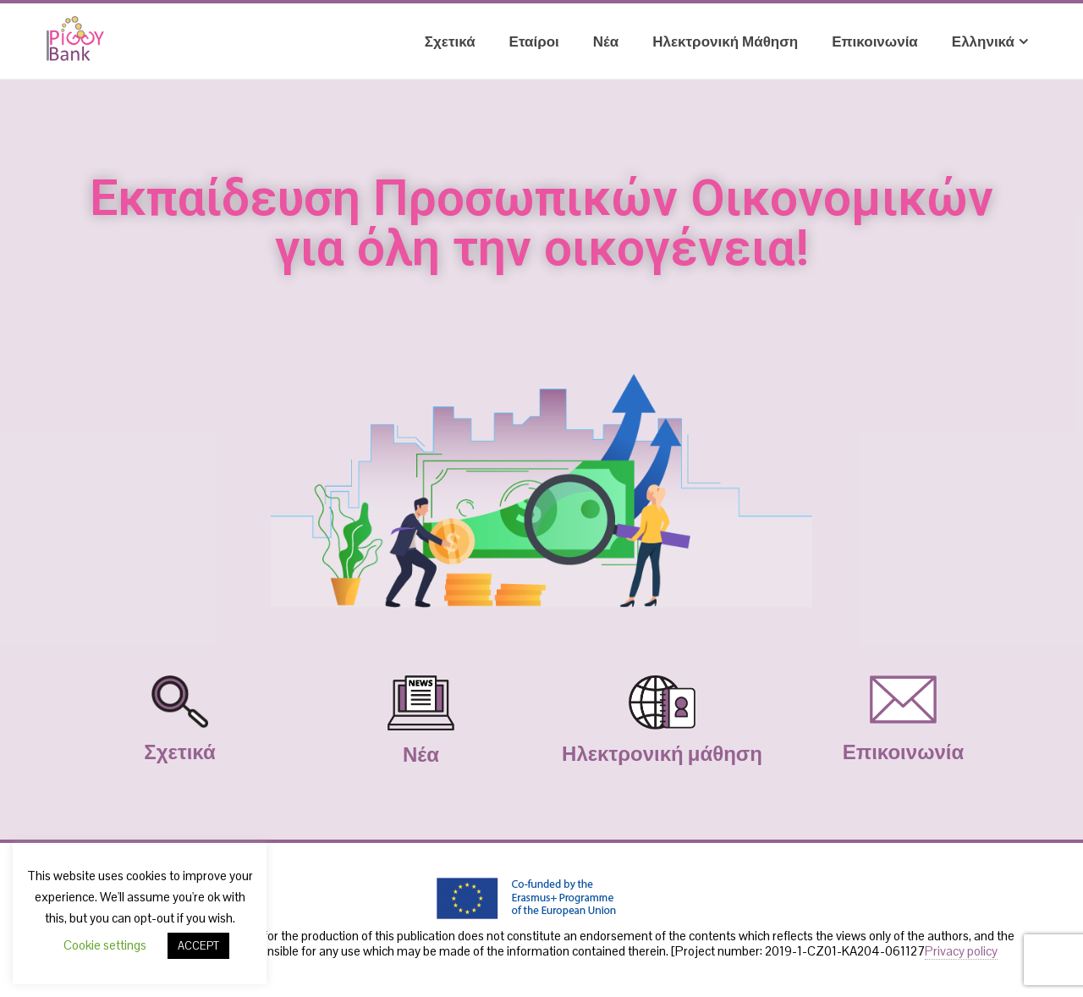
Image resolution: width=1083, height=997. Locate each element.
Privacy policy (961, 951)
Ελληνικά (990, 41)
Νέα (605, 41)
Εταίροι (534, 41)
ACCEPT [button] (198, 946)
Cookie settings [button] (104, 945)
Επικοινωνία (875, 41)
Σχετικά (450, 41)
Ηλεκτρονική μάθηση (725, 41)
